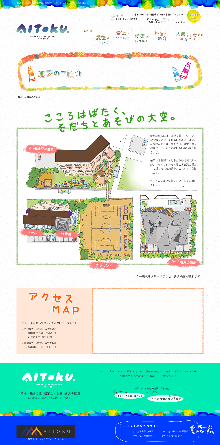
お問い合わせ (169, 376)
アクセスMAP (189, 371)
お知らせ (154, 376)
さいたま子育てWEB (143, 431)
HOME (19, 97)
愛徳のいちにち (134, 371)
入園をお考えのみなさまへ (132, 376)
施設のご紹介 (172, 371)
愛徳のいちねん (154, 371)
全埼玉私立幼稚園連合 (144, 436)
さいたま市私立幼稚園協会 (175, 431)
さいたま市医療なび (172, 436)
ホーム (102, 371)
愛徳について (116, 371)
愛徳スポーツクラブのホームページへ (46, 439)
